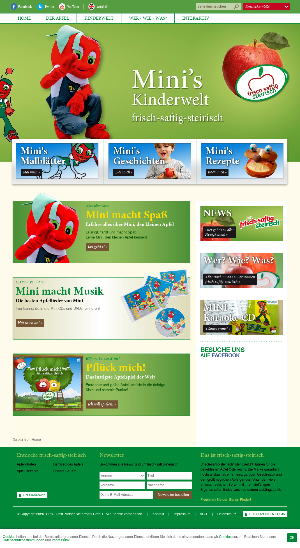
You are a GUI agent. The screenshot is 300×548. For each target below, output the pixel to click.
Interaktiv (195, 18)
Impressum (60, 540)
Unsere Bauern (65, 471)
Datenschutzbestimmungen (23, 540)
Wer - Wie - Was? (148, 18)
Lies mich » (123, 172)
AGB (204, 514)
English (102, 6)
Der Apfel (57, 18)
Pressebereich (34, 495)
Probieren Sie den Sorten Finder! (225, 499)
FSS (257, 6)
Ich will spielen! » (102, 404)
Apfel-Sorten (26, 464)
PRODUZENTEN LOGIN (267, 514)
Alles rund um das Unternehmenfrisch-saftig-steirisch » (230, 279)
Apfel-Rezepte (27, 471)
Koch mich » (217, 172)
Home (24, 18)
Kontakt (158, 514)
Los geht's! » (97, 246)
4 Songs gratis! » (217, 329)
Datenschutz (226, 514)
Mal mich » (31, 172)
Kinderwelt (99, 18)
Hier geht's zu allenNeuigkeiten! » (219, 232)
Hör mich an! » (30, 323)
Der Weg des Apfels (68, 464)
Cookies (9, 536)
